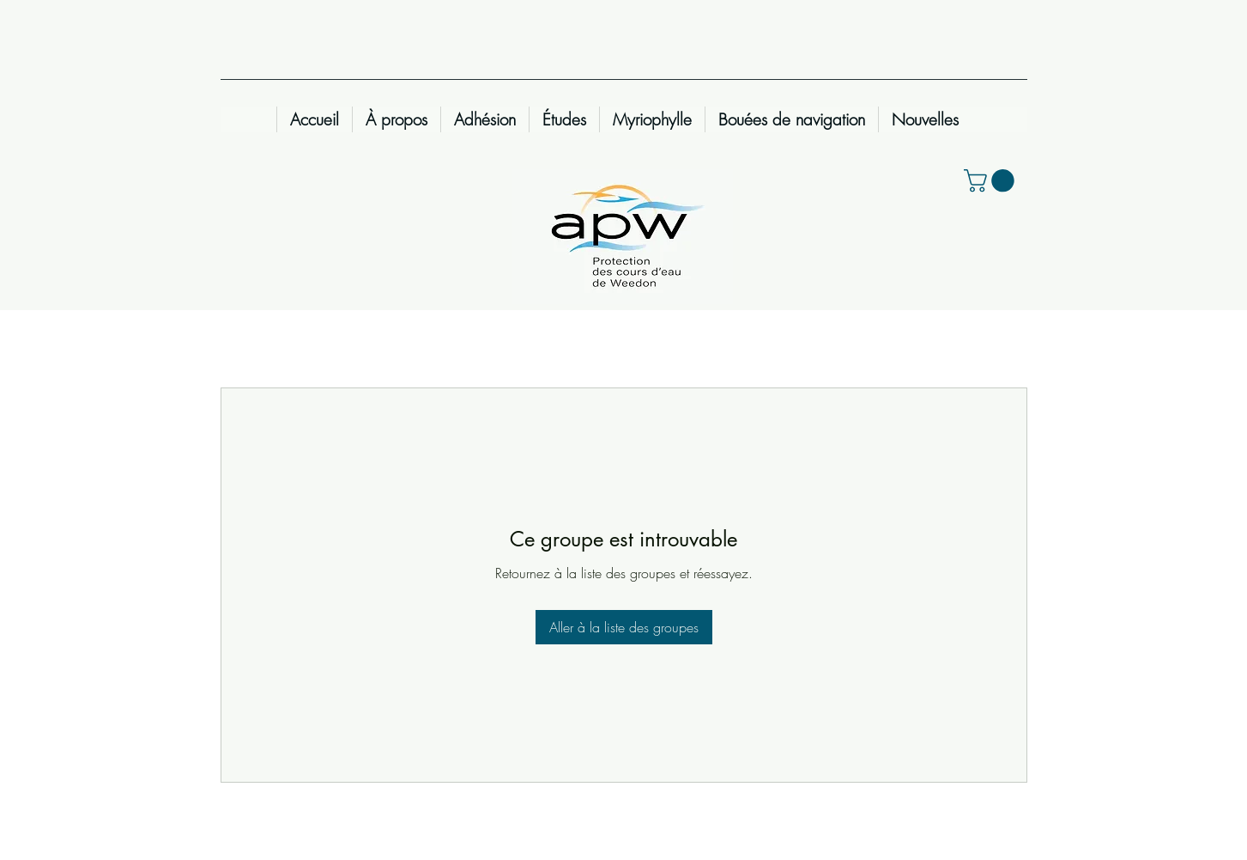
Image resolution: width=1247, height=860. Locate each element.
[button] (992, 180)
